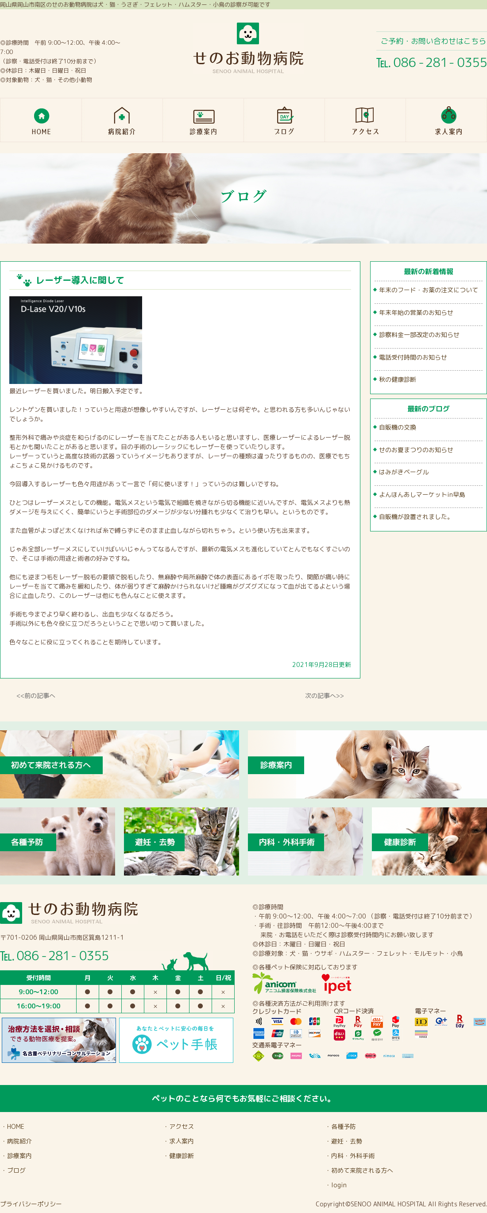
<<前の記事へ (35, 695)
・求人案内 (178, 1141)
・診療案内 (16, 1155)
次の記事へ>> (324, 695)
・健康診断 (178, 1155)
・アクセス (178, 1126)
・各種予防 (340, 1126)
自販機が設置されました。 (416, 516)
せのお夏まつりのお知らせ (416, 450)
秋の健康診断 (397, 379)
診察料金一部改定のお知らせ (419, 334)
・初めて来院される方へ (359, 1170)
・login (336, 1185)
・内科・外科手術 (350, 1155)
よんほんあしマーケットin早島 (422, 494)
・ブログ (13, 1170)
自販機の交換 (397, 427)
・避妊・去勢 (343, 1141)
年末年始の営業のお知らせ (416, 312)
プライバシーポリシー (31, 1204)
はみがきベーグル (404, 472)
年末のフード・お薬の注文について (428, 290)
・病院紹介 (16, 1141)
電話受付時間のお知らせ (413, 357)
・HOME (12, 1126)
